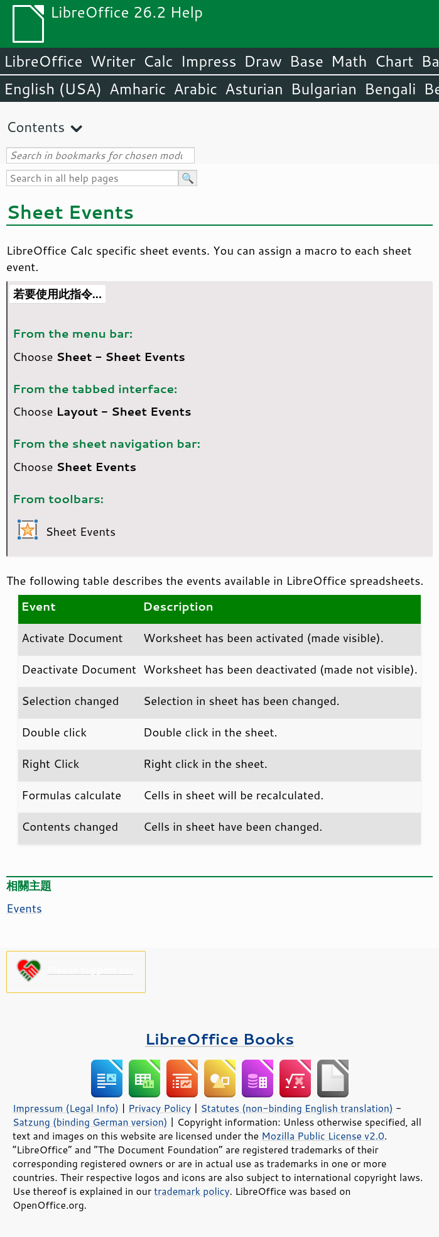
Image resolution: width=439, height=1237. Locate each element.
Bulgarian (324, 88)
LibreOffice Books (220, 1039)
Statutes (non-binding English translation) (296, 1108)
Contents (35, 126)
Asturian (254, 88)
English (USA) (53, 88)
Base (306, 61)
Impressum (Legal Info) (66, 1108)
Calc (158, 61)
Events (24, 908)
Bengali (390, 88)
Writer (112, 61)
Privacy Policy (159, 1108)
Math (349, 61)
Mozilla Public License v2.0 (322, 1136)
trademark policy (191, 1191)
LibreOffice (43, 61)
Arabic (195, 88)
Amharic (137, 88)
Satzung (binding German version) (90, 1122)
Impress (209, 61)
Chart (393, 61)
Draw (262, 61)
